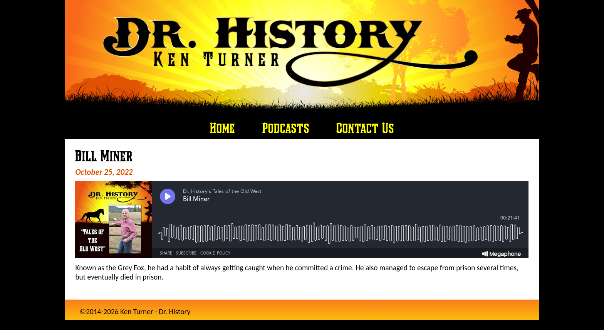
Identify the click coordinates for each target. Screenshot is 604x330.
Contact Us (365, 127)
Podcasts (285, 127)
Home (222, 127)
